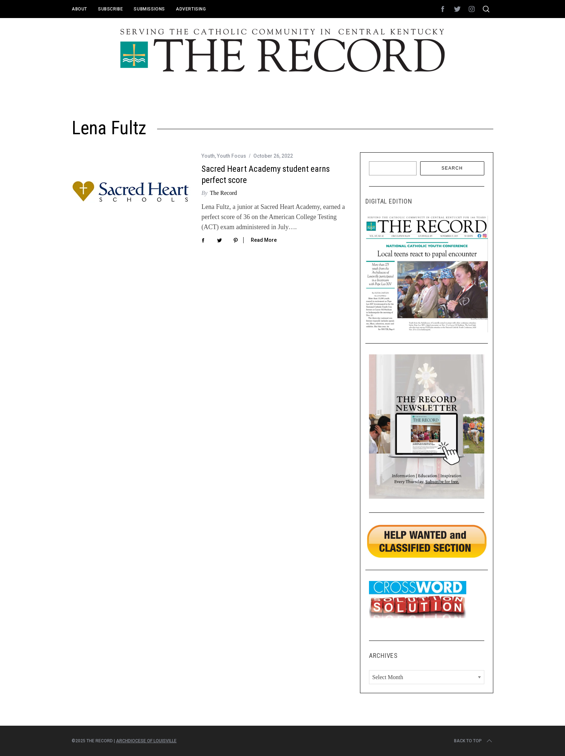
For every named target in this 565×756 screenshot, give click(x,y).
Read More (264, 240)
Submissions (149, 9)
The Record (223, 193)
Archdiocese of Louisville (146, 740)
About (79, 9)
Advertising (191, 9)
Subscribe (110, 9)
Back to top (473, 741)
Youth (208, 156)
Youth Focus (231, 156)
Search (452, 168)
